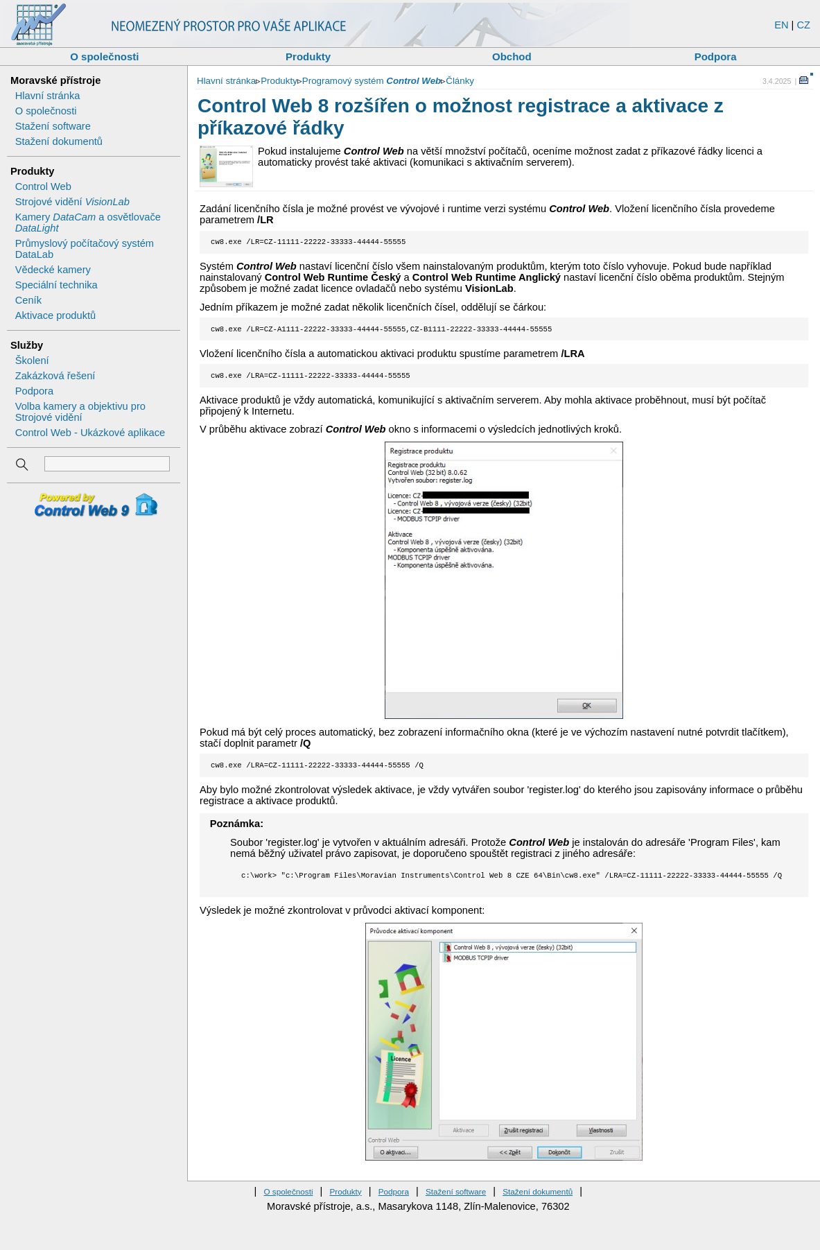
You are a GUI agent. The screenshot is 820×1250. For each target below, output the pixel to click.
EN (781, 25)
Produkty (308, 56)
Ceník (28, 300)
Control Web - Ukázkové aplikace (90, 432)
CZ (803, 25)
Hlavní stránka (47, 95)
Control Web (43, 186)
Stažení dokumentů (59, 141)
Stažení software (53, 126)
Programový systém (371, 81)
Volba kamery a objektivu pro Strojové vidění (80, 412)
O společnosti (104, 56)
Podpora (716, 56)
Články (460, 81)
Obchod (512, 56)
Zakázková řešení (55, 375)
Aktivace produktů (55, 315)
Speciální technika (56, 284)
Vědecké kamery (53, 269)
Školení (32, 360)
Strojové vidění (72, 201)
